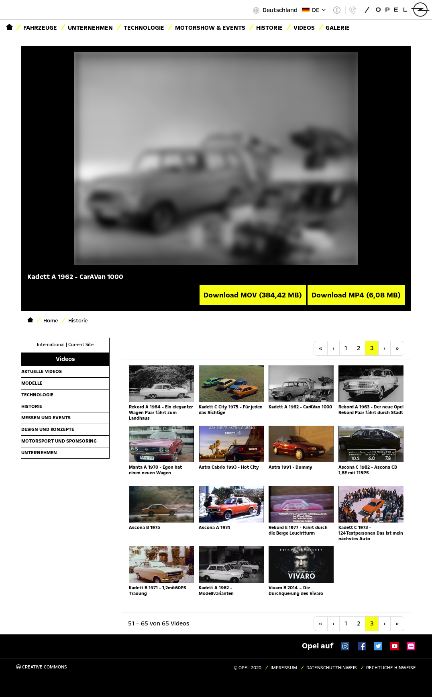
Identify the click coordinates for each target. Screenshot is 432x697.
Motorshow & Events (210, 28)
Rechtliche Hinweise (391, 668)
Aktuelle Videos (41, 371)
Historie (31, 406)
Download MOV (253, 295)
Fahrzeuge (40, 28)
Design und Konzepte (47, 429)
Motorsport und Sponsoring (59, 441)
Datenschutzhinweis (331, 668)
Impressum (284, 668)
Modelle (32, 383)
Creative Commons (41, 667)
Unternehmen (90, 28)
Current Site (81, 345)
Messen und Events (46, 417)
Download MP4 (356, 295)
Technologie (144, 28)
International (51, 345)
